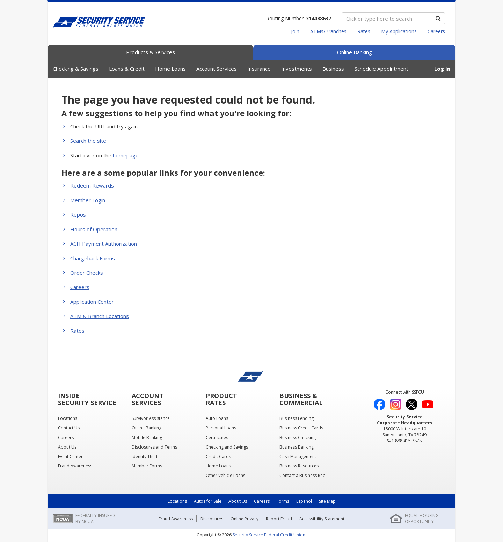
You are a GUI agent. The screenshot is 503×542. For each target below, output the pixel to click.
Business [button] (333, 68)
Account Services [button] (216, 68)
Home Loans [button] (170, 68)
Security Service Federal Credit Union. (269, 535)
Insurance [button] (259, 68)
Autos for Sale (207, 501)
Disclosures (211, 519)
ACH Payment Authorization (103, 243)
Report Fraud (279, 519)
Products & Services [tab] (150, 52)
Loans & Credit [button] (127, 68)
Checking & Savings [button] (76, 68)
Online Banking (354, 52)
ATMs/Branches (328, 31)
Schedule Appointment (381, 68)
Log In (442, 68)
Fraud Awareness (176, 519)
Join (295, 31)
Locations (177, 501)
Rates (363, 31)
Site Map (327, 501)
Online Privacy (244, 519)
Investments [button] (296, 68)
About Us (237, 501)
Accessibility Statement (321, 519)
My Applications (399, 31)
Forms (283, 501)
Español (304, 501)
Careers (436, 31)
